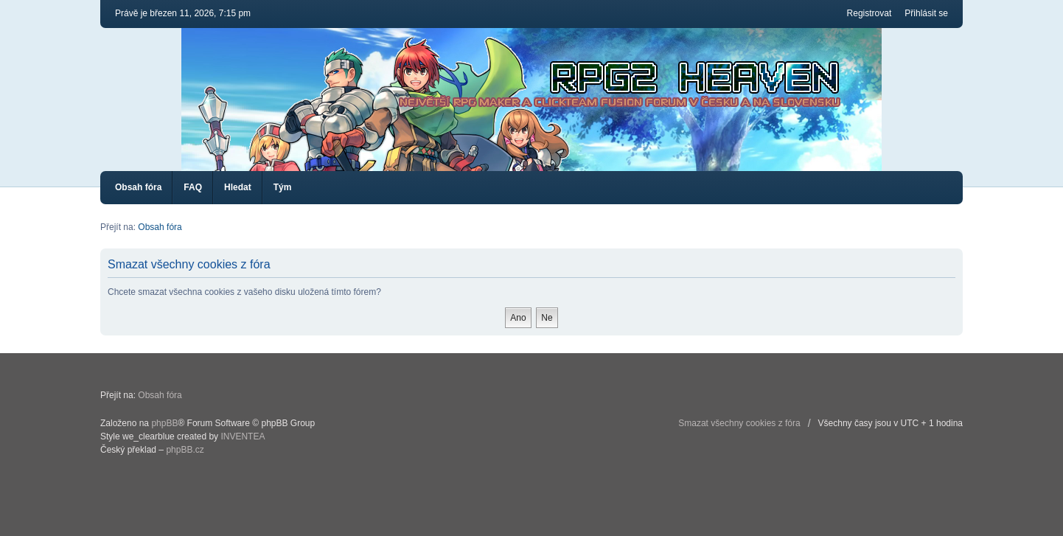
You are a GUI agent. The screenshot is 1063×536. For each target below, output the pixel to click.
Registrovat (869, 13)
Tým (282, 187)
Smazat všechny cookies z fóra (739, 423)
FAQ (193, 187)
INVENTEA (242, 436)
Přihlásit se (926, 13)
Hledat (237, 187)
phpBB (164, 423)
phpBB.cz (184, 450)
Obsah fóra (138, 187)
